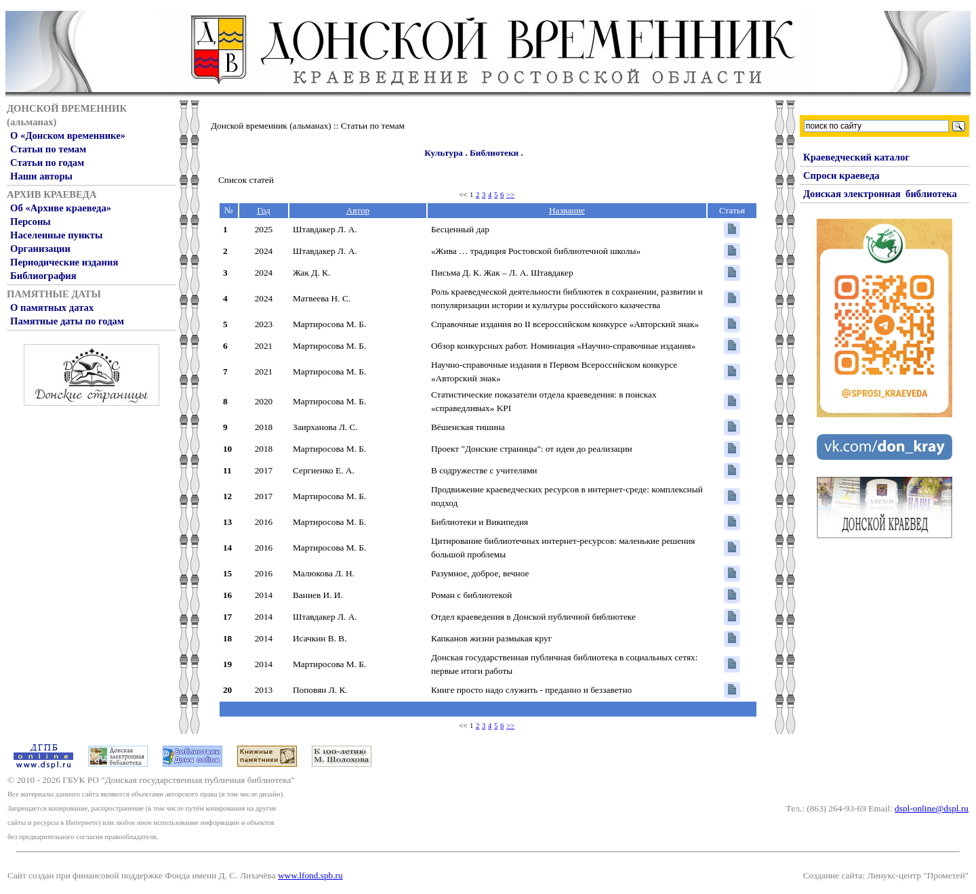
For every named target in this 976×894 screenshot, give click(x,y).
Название (567, 210)
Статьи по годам (47, 162)
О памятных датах (52, 307)
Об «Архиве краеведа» (60, 208)
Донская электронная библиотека (880, 193)
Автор (358, 210)
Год (263, 210)
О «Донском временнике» (67, 135)
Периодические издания (64, 262)
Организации (40, 248)
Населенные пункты (56, 235)
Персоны (30, 221)
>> (510, 194)
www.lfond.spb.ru (310, 875)
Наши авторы (41, 176)
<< (463, 194)
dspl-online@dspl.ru (932, 808)
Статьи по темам (48, 149)
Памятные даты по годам (67, 321)
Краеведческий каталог (856, 157)
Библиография (43, 275)
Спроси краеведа (841, 175)
